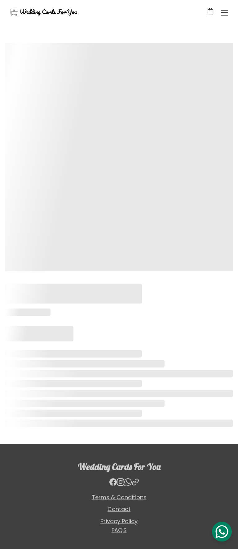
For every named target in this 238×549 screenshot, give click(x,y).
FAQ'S (119, 530)
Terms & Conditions (119, 498)
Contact (119, 509)
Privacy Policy (119, 521)
